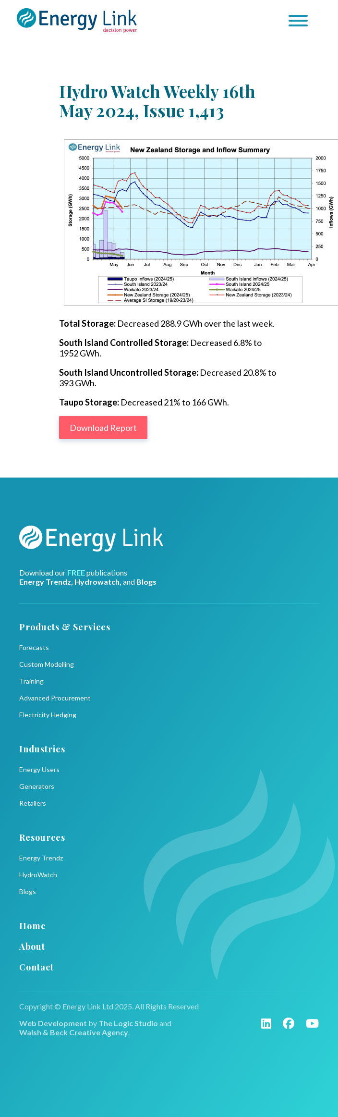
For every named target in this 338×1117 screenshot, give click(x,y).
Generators (36, 786)
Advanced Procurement (55, 698)
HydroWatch (38, 875)
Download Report (103, 427)
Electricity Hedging (47, 715)
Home (32, 926)
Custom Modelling (46, 664)
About (32, 946)
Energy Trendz (41, 858)
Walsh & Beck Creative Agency (73, 1032)
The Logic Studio (128, 1023)
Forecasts (34, 647)
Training (31, 681)
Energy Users (39, 769)
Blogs (27, 891)
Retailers (32, 803)
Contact (36, 967)
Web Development (53, 1023)
